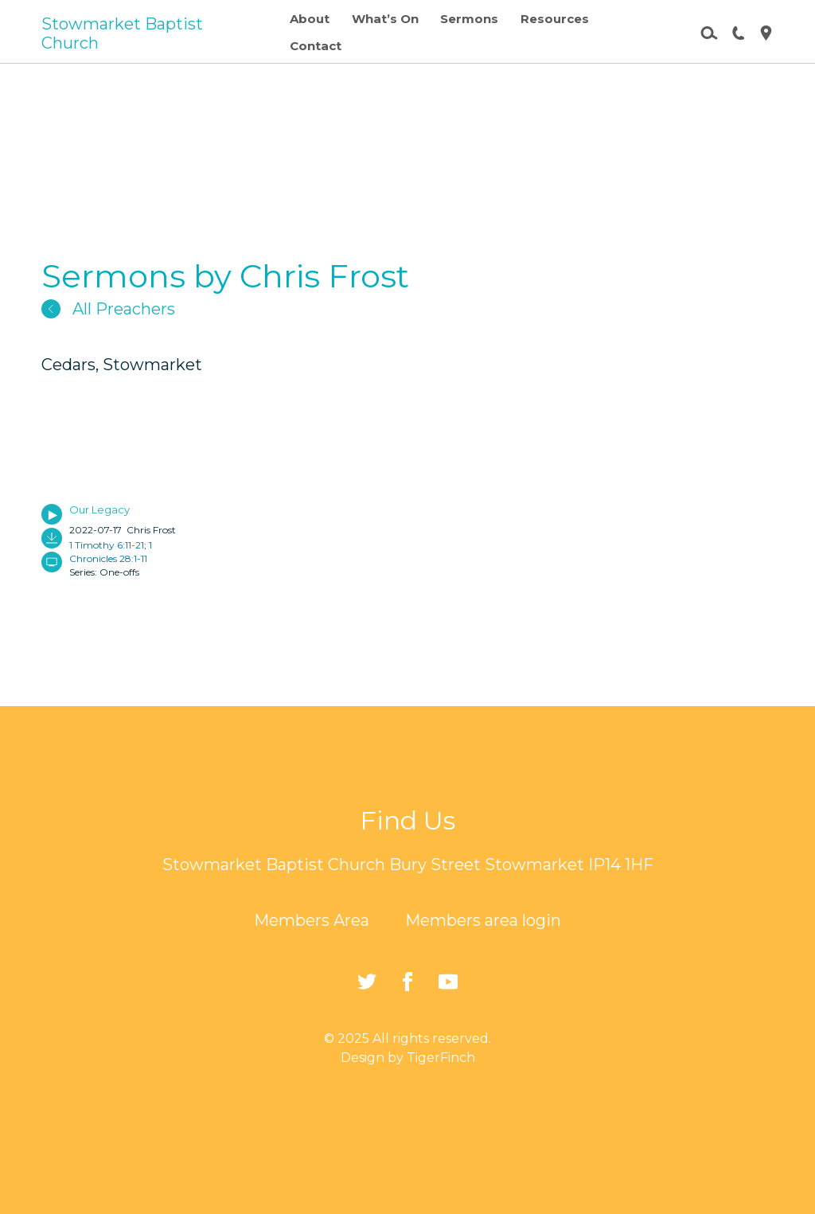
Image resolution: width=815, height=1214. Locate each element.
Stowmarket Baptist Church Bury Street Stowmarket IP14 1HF (407, 864)
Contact (315, 45)
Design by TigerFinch (408, 1057)
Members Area (311, 920)
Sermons (469, 18)
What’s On (385, 18)
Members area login (483, 920)
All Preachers (108, 308)
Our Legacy (99, 509)
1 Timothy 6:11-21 (106, 545)
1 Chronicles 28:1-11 (110, 551)
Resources (555, 18)
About (310, 18)
